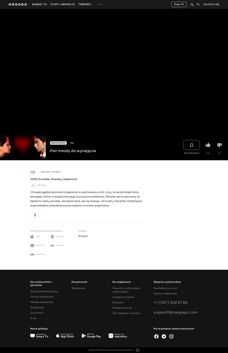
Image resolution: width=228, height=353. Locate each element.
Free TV (179, 4)
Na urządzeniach (121, 282)
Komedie (44, 179)
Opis (32, 172)
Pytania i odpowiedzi (165, 293)
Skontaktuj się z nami (165, 288)
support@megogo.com (176, 312)
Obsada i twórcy (51, 172)
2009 (33, 179)
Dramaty (56, 179)
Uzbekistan (70, 179)
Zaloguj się (211, 4)
